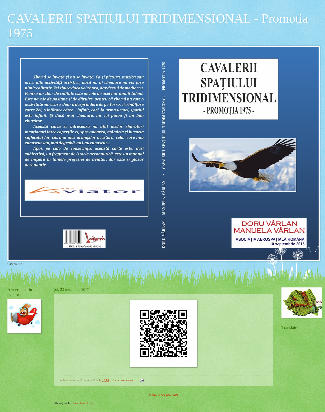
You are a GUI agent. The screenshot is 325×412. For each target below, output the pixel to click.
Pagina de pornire (163, 394)
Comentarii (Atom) (83, 403)
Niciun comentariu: (124, 380)
